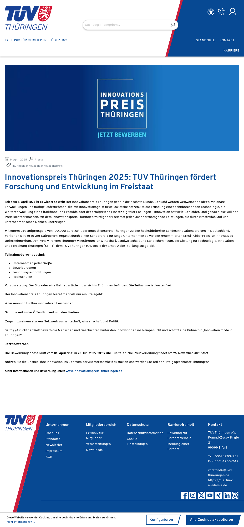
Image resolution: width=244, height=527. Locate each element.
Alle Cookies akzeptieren (211, 520)
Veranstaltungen (98, 444)
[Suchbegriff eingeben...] (125, 25)
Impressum (54, 451)
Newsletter (54, 445)
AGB (49, 457)
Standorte (53, 439)
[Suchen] (172, 25)
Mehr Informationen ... (21, 522)
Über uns (52, 433)
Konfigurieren (161, 520)
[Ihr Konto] (232, 11)
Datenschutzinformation (145, 433)
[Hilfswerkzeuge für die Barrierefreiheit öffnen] (211, 12)
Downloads (94, 450)
